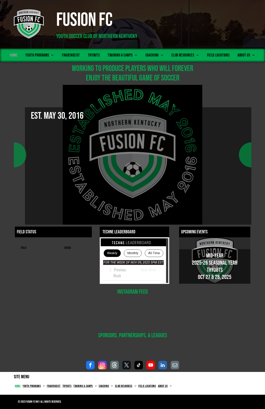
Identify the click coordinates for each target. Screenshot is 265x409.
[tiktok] (138, 365)
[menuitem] (14, 55)
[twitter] (126, 365)
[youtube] (150, 365)
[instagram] (102, 365)
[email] (175, 365)
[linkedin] (163, 365)
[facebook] (90, 365)
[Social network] (114, 365)
